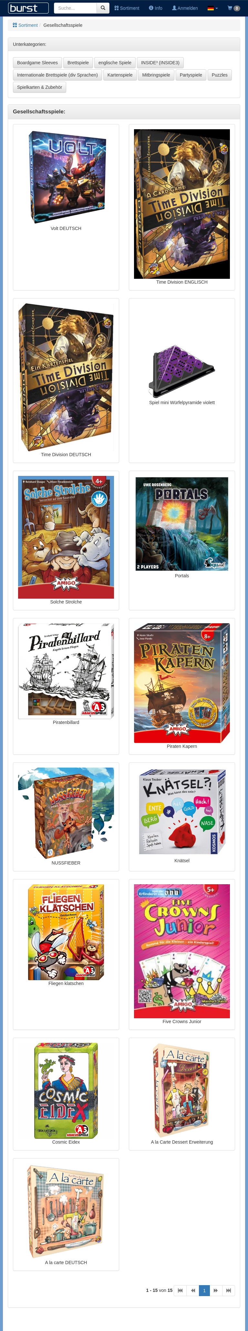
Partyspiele (191, 75)
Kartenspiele (120, 75)
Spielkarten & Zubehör (39, 87)
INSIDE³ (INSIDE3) (160, 62)
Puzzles (220, 75)
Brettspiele (78, 62)
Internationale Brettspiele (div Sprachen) (57, 75)
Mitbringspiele (156, 75)
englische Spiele (114, 62)
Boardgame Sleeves (37, 62)
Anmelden (185, 8)
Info (155, 8)
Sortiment (127, 8)
